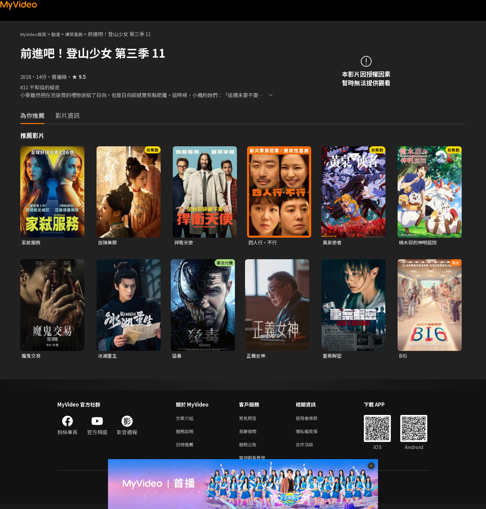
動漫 (61, 33)
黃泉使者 (333, 242)
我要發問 (249, 434)
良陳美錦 (108, 242)
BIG (403, 356)
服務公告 (249, 448)
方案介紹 (186, 419)
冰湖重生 (108, 356)
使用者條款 (312, 419)
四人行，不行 (263, 242)
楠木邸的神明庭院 (419, 242)
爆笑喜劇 (81, 33)
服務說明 (186, 434)
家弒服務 (32, 242)
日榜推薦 (186, 448)
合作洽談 (310, 448)
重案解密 (333, 356)
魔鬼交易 (32, 356)
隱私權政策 (312, 434)
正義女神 (256, 356)
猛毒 (177, 356)
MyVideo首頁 (35, 33)
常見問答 (249, 419)
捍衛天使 (184, 242)
